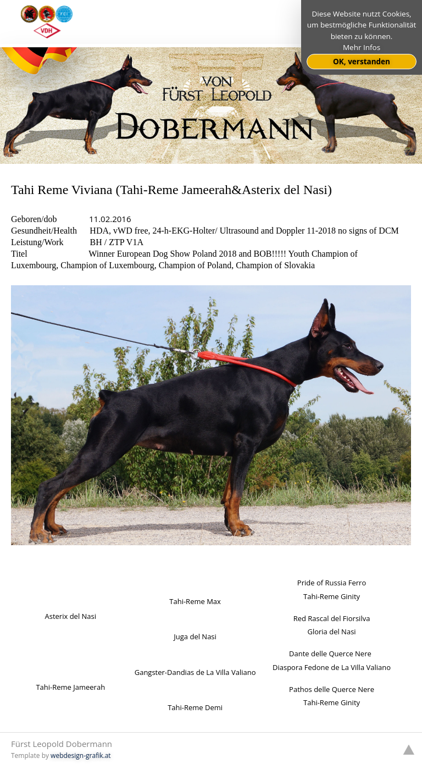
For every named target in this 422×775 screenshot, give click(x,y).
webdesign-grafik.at (81, 755)
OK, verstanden (361, 62)
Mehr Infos (361, 47)
